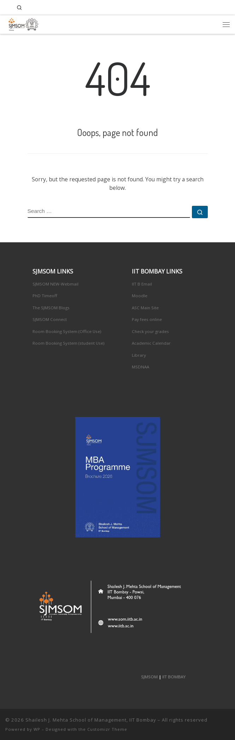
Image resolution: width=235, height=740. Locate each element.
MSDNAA (140, 366)
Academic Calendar (151, 343)
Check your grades (150, 331)
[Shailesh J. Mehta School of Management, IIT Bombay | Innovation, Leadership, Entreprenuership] (22, 23)
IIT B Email (142, 284)
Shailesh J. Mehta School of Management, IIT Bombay (90, 720)
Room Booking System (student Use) (69, 343)
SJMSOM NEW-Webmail (55, 284)
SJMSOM (149, 676)
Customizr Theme (107, 729)
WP (37, 729)
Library (139, 355)
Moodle (139, 295)
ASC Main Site (145, 307)
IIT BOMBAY (174, 676)
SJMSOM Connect (50, 319)
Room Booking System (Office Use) (67, 331)
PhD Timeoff (45, 295)
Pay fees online (147, 319)
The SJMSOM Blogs (51, 307)
